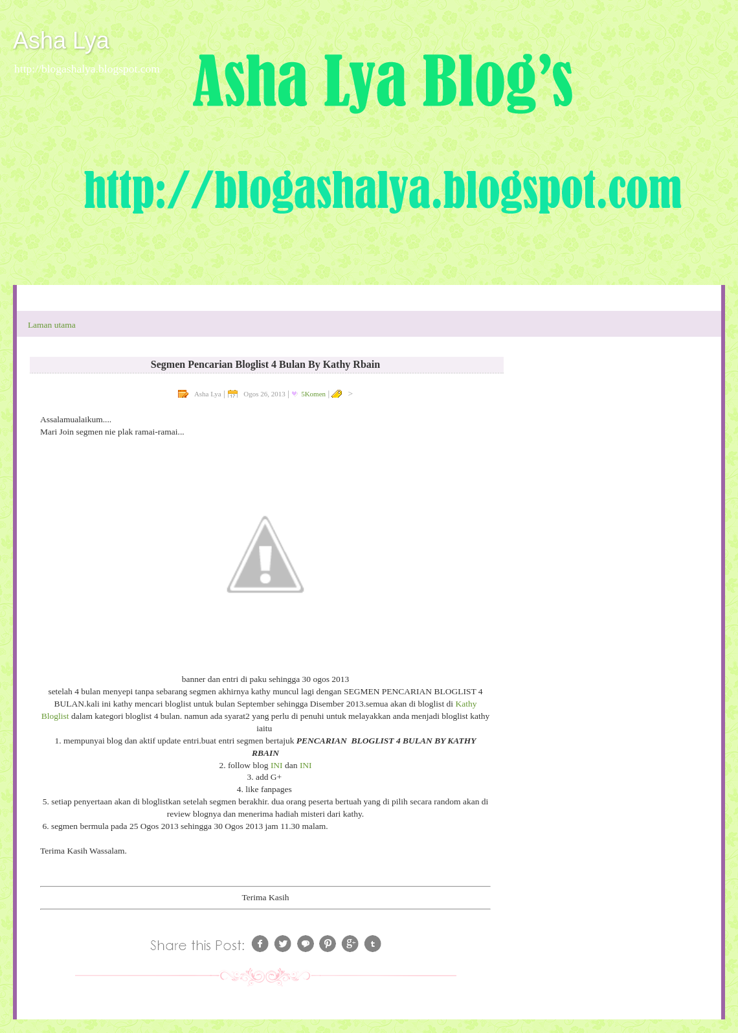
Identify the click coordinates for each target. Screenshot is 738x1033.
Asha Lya (61, 40)
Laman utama (52, 325)
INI (277, 765)
